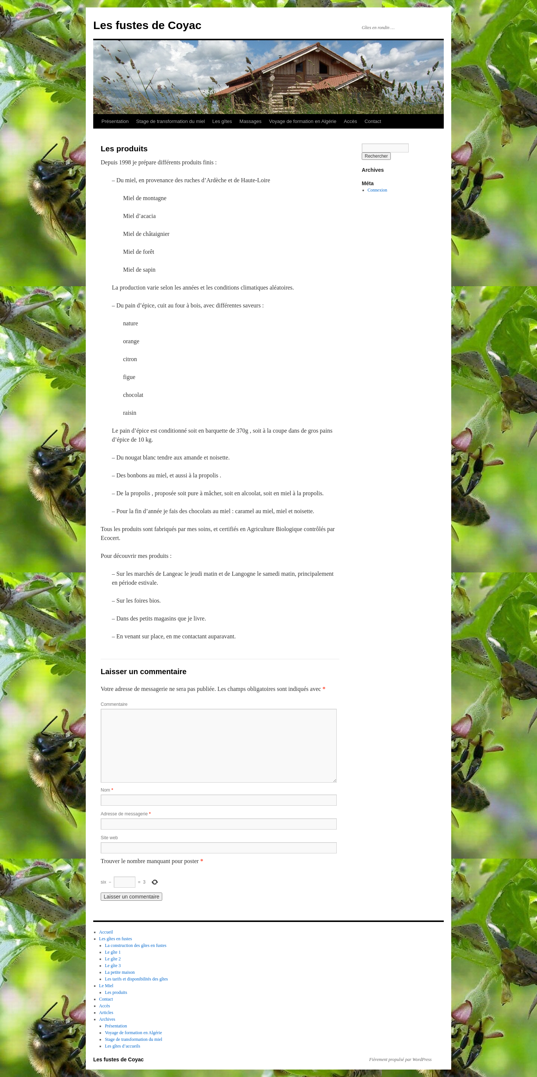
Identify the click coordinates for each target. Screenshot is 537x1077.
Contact (372, 121)
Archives (107, 1019)
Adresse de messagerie (126, 814)
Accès (350, 121)
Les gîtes (222, 121)
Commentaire (114, 704)
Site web (109, 837)
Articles (106, 1012)
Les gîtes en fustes (115, 938)
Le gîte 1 (113, 952)
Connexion (377, 190)
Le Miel (106, 985)
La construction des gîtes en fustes (135, 945)
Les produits (116, 992)
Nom (107, 790)
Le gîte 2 (113, 958)
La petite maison (120, 972)
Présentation (115, 121)
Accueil (106, 932)
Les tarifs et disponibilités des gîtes (136, 979)
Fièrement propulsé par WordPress (400, 1059)
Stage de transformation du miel (170, 121)
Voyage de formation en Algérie (302, 121)
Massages (250, 121)
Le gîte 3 (113, 965)
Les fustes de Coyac (147, 25)
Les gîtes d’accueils (122, 1046)
